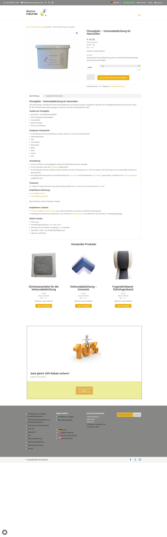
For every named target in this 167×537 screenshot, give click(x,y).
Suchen (137, 415)
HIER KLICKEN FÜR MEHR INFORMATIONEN (84, 390)
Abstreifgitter (43, 196)
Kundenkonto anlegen (66, 417)
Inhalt (90, 67)
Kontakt (30, 448)
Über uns (30, 429)
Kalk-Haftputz (97, 175)
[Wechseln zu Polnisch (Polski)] (68, 438)
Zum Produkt (44, 306)
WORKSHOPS (129, 3)
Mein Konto (141, 3)
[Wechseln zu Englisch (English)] (68, 432)
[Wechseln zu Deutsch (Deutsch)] (68, 429)
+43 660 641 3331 (12, 2)
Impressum (31, 432)
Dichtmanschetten (49, 211)
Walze (33, 196)
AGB (28, 435)
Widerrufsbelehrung (34, 439)
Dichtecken (35, 211)
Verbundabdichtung (36, 27)
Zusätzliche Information (54, 96)
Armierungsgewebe (130, 175)
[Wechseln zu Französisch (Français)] (68, 435)
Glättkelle (41, 193)
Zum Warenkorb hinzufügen (113, 77)
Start (27, 27)
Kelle (32, 193)
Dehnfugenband (78, 214)
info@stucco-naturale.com (96, 424)
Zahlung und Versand (35, 445)
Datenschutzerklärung (35, 442)
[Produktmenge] (91, 77)
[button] (77, 33)
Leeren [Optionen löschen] (139, 69)
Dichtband (54, 167)
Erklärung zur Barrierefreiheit (38, 425)
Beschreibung (34, 96)
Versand (91, 47)
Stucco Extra (73, 175)
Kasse (150, 3)
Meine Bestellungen (65, 420)
